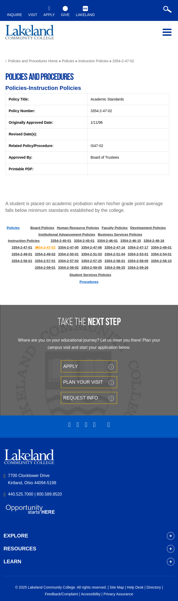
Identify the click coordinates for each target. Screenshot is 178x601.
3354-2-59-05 (91, 267)
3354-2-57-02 (68, 261)
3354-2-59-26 (138, 267)
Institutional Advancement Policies (66, 234)
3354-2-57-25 (91, 261)
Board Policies (42, 228)
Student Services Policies (90, 275)
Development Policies (148, 228)
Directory (154, 587)
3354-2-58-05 (138, 261)
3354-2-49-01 (22, 254)
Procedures (88, 282)
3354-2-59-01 (45, 267)
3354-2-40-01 (61, 241)
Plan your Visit (83, 382)
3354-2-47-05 (68, 247)
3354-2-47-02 (123, 61)
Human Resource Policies (78, 228)
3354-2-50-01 (68, 254)
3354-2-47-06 (91, 247)
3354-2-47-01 (22, 247)
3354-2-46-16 (154, 241)
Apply (70, 366)
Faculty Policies (115, 228)
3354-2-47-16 (114, 247)
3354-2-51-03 (91, 254)
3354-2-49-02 (45, 254)
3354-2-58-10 (161, 261)
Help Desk (135, 587)
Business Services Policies (120, 234)
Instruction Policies (93, 61)
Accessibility (90, 594)
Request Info (80, 397)
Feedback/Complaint (61, 594)
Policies (68, 61)
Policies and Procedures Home (33, 61)
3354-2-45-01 (84, 241)
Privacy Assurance (118, 594)
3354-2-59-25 (114, 267)
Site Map (117, 587)
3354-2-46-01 (107, 241)
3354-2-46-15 (130, 241)
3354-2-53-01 (138, 254)
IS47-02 (97, 146)
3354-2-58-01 (114, 261)
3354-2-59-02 (68, 267)
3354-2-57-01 (45, 261)
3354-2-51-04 (114, 254)
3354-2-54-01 (161, 254)
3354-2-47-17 (138, 247)
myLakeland (29, 33)
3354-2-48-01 (161, 247)
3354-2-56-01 (22, 261)
